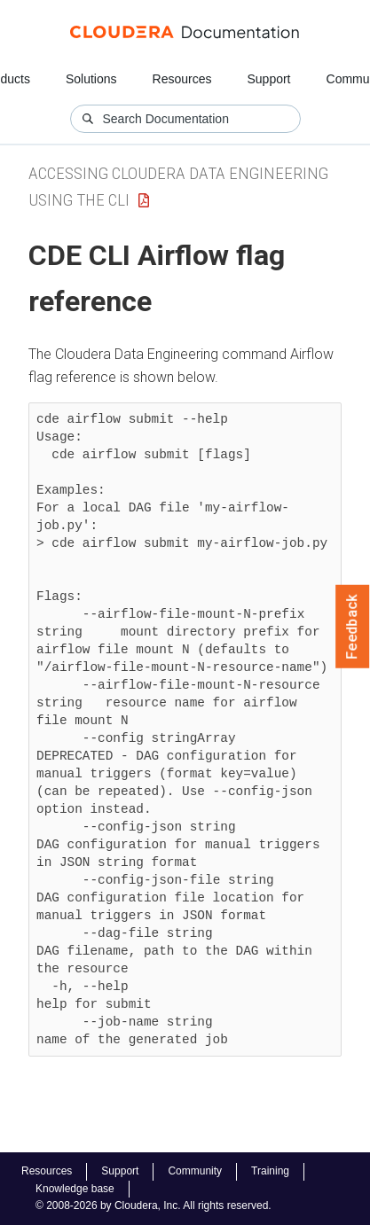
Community (195, 1171)
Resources (182, 79)
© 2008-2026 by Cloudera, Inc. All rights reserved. (153, 1205)
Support (268, 79)
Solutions (91, 79)
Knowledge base (74, 1188)
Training (270, 1171)
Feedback (352, 626)
